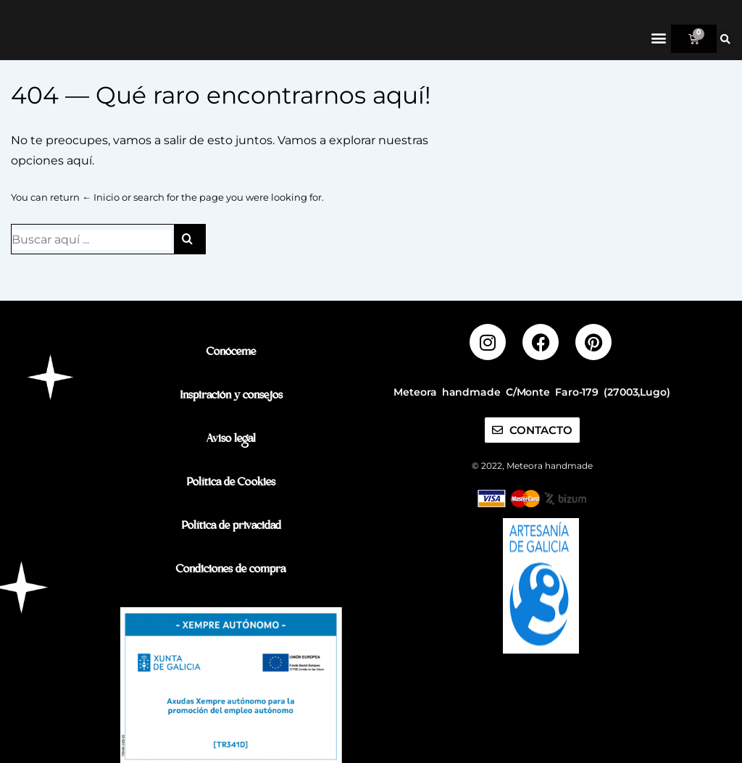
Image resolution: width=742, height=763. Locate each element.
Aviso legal (231, 440)
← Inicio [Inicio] (101, 224)
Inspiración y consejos (231, 396)
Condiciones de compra (230, 570)
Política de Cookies (230, 483)
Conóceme (231, 353)
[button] (659, 37)
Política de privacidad (231, 527)
